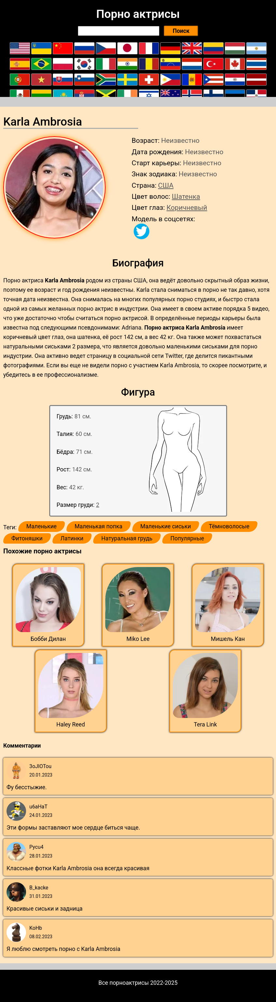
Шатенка (186, 196)
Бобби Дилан (48, 639)
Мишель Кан (228, 639)
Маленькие (41, 526)
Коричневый (187, 207)
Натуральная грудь (127, 538)
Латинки (72, 538)
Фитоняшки (27, 538)
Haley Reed (70, 724)
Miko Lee (138, 639)
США (166, 185)
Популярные (187, 538)
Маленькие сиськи (165, 526)
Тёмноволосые (229, 526)
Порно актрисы (138, 14)
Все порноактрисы (123, 983)
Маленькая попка (99, 526)
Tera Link (205, 724)
